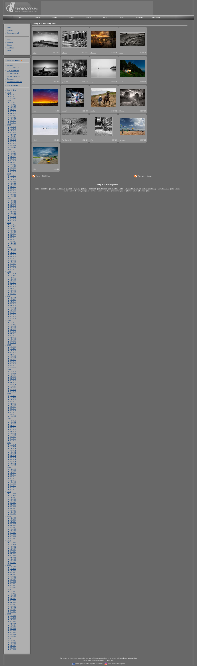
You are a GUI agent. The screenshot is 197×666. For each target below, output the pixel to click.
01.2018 (13, 294)
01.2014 (13, 391)
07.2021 (13, 209)
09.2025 (13, 108)
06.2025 (13, 113)
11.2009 (13, 495)
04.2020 (13, 239)
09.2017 (13, 303)
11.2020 (13, 226)
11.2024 (13, 128)
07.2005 (13, 600)
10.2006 (13, 570)
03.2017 (13, 314)
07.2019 (13, 258)
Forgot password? (13, 33)
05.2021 (13, 213)
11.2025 (13, 104)
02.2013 (13, 414)
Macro (84, 188)
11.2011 (13, 446)
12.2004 (13, 616)
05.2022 (13, 188)
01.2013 (13, 416)
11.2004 (13, 617)
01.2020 (13, 245)
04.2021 (13, 215)
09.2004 (13, 621)
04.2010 (13, 484)
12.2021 (13, 200)
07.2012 (13, 429)
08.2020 (13, 232)
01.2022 (13, 196)
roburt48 (64, 111)
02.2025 (13, 121)
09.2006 (13, 572)
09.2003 (13, 646)
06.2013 (13, 407)
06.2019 (13, 260)
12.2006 (13, 567)
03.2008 (13, 534)
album (54, 17)
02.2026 (13, 96)
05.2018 (13, 286)
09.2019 (13, 254)
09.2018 (13, 279)
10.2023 (13, 155)
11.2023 (13, 153)
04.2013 (13, 410)
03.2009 (13, 510)
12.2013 (13, 396)
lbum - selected (13, 73)
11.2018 (13, 275)
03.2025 (13, 119)
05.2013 (13, 409)
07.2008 (13, 527)
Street (37, 188)
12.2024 (13, 127)
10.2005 (13, 595)
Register (10, 30)
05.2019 (13, 262)
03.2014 (13, 388)
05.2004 (13, 629)
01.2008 (13, 538)
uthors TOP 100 (13, 68)
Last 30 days (11, 90)
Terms (9, 45)
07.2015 (13, 356)
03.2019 (13, 265)
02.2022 (13, 194)
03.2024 (13, 143)
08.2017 (13, 305)
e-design (64, 53)
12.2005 (13, 591)
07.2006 (13, 576)
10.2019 (13, 253)
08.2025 (13, 110)
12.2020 (13, 224)
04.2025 (13, 117)
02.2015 (13, 365)
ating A (10, 79)
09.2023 (13, 157)
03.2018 (13, 290)
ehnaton (93, 53)
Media (37, 17)
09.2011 (13, 450)
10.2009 (13, 497)
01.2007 (13, 563)
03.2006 (13, 583)
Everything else (83, 191)
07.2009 (13, 503)
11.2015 (13, 349)
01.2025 (13, 122)
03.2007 (13, 559)
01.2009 (13, 514)
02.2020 (13, 243)
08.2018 (13, 281)
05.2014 (13, 384)
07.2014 (13, 380)
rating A (71, 17)
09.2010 (13, 474)
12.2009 (13, 493)
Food (121, 188)
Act (172, 188)
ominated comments (14, 82)
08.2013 (13, 403)
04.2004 (13, 630)
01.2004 (13, 636)
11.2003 (13, 642)
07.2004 (13, 625)
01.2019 (13, 269)
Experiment (113, 188)
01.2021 (13, 220)
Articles (10, 42)
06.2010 (13, 480)
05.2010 (13, 482)
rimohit (35, 82)
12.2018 (13, 273)
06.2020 (13, 236)
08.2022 (13, 183)
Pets (148, 191)
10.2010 (13, 473)
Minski (121, 111)
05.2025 (13, 115)
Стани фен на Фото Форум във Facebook (89, 663)
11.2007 (13, 544)
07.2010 (13, 478)
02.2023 (13, 170)
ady (91, 82)
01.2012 (13, 440)
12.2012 (13, 420)
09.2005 (13, 597)
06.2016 (13, 333)
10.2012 (13, 424)
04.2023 (13, 166)
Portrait (53, 188)
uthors (10, 65)
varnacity (122, 140)
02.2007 (13, 561)
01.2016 (13, 343)
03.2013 (13, 412)
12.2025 (13, 102)
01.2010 (13, 489)
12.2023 (13, 151)
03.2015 (13, 363)
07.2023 (13, 160)
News (9, 39)
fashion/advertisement (133, 188)
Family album (132, 191)
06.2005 (13, 602)
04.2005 (13, 606)
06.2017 (13, 309)
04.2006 (13, 582)
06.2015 (13, 358)
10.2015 (13, 350)
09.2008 (13, 523)
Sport (100, 191)
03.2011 (13, 461)
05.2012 (13, 433)
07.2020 (13, 234)
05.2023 (13, 164)
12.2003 (13, 640)
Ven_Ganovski (67, 140)
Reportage (44, 188)
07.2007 (13, 552)
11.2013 (13, 397)
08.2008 (13, 525)
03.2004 (13, 632)
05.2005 (13, 604)
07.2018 (13, 283)
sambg (92, 111)
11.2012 (13, 422)
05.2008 (13, 531)
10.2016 (13, 326)
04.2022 (13, 190)
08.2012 (13, 427)
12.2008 (13, 518)
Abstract (73, 191)
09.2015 (13, 352)
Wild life (77, 188)
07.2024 (13, 136)
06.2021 (13, 211)
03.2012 (13, 437)
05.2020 (13, 237)
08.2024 (13, 134)
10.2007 (13, 546)
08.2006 (13, 574)
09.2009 (13, 499)
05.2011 (13, 457)
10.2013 (13, 399)
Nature (69, 188)
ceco (34, 111)
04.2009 (13, 508)
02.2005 (13, 610)
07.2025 (13, 111)
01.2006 (13, 587)
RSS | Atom (46, 176)
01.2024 (13, 147)
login (20, 17)
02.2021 (13, 218)
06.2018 (13, 284)
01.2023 (13, 171)
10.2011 (13, 448)
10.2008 (13, 522)
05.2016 (13, 335)
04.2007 (13, 557)
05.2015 (13, 360)
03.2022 (13, 192)
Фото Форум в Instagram (116, 663)
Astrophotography (118, 191)
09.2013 (13, 401)
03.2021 (13, 217)
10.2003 (13, 644)
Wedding (152, 188)
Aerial (145, 188)
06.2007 (13, 553)
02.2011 (13, 463)
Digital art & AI (163, 188)
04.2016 (13, 337)
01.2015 (13, 367)
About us (10, 47)
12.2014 (13, 371)
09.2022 (13, 181)
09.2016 (13, 328)
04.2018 (13, 288)
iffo (91, 140)
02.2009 (13, 512)
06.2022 (13, 187)
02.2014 (13, 390)
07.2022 (13, 185)
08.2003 (13, 647)
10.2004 (13, 619)
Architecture (102, 188)
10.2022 (13, 179)
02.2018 (13, 292)
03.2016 (13, 339)
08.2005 (13, 599)
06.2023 (13, 162)
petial (34, 53)
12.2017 (13, 298)
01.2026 (13, 98)
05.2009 (13, 506)
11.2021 (13, 202)
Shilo (34, 169)
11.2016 (13, 324)
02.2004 (13, 634)
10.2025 (13, 106)
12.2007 (13, 542)
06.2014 (13, 382)
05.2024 (13, 140)
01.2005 (13, 611)
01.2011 (13, 465)
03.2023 (13, 168)
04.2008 (13, 533)
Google (149, 176)
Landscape (61, 188)
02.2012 (13, 438)
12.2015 (13, 347)
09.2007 (13, 548)
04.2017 (13, 313)
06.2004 (13, 627)
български (156, 17)
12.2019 (13, 249)
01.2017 (13, 318)
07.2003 (13, 649)
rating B (88, 17)
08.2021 (13, 207)
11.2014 (13, 373)
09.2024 (13, 132)
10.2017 (13, 301)
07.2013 (13, 405)
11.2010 (13, 471)
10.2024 (13, 130)
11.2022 (13, 177)
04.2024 (13, 141)
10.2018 (13, 277)
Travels (93, 191)
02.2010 (13, 487)
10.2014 (13, 375)
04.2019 (13, 264)
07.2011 (13, 454)
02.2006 (13, 585)
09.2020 (13, 230)
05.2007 (13, 555)
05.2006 (13, 580)
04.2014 (13, 386)
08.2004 (13, 623)
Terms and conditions (130, 658)
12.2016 (13, 322)
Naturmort (92, 188)
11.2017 (13, 300)
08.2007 (13, 550)
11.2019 (13, 251)
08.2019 (13, 256)
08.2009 (13, 501)
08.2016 (13, 330)
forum (105, 17)
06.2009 (13, 504)
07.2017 (13, 307)
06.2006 (13, 578)
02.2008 (13, 536)
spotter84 (65, 82)
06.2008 (13, 529)
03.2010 (13, 486)
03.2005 (13, 608)
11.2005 (13, 593)
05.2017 (13, 311)
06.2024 (13, 138)
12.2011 (13, 444)
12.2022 (13, 176)
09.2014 (13, 377)
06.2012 (13, 431)
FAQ (9, 50)
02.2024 (13, 145)
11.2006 (13, 569)
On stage (107, 191)
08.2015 (13, 354)
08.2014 (13, 379)
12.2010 (13, 469)
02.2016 (13, 341)
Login (9, 27)
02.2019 (13, 267)
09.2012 (13, 426)
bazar (122, 17)
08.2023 (13, 158)
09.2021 (13, 206)
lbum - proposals (13, 76)
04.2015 (13, 361)
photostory (139, 17)
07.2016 (13, 331)
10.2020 (13, 228)
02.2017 (13, 316)
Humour (142, 191)
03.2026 (13, 94)
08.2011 (13, 452)
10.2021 (13, 204)
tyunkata (122, 82)
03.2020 (13, 241)
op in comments (13, 71)
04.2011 (13, 459)
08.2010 (13, 476)
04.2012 (13, 435)
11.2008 (13, 520)
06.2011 (13, 456)
